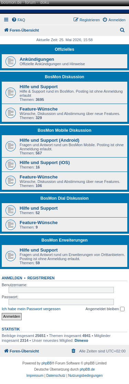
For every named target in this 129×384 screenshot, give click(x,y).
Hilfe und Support (39, 86)
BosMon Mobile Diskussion (64, 130)
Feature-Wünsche (39, 109)
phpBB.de (87, 369)
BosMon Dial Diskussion (64, 198)
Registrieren (41, 278)
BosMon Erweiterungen (64, 240)
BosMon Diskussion (64, 76)
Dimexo (81, 340)
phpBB (47, 363)
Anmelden (12, 278)
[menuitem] (18, 20)
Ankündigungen (37, 59)
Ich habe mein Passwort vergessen (31, 309)
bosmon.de (11, 2)
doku (44, 2)
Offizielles (64, 49)
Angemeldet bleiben (104, 309)
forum (30, 2)
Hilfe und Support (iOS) (45, 162)
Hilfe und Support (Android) (49, 140)
